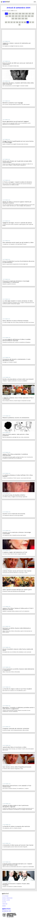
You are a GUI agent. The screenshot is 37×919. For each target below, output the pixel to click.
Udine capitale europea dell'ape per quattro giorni (17, 589)
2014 (10, 16)
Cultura (4, 901)
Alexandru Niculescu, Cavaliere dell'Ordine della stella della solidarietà (18, 83)
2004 (6, 13)
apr (14, 22)
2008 (20, 13)
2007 (16, 13)
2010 (26, 13)
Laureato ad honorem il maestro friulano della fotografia (16, 884)
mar (11, 22)
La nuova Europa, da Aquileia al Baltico (14, 495)
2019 (26, 16)
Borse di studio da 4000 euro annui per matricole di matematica (18, 63)
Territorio (4, 903)
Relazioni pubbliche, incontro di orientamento (16, 417)
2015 (13, 16)
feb (9, 22)
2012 (33, 13)
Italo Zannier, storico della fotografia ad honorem (17, 767)
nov (33, 22)
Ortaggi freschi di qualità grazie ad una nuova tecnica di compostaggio (18, 141)
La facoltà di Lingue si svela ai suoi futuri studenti (17, 689)
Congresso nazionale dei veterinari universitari (16, 728)
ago (25, 22)
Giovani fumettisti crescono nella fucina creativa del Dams (18, 649)
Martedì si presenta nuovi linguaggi (13, 102)
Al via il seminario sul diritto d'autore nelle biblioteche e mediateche (18, 669)
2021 (32, 16)
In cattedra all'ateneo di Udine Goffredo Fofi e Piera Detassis (18, 475)
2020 (29, 16)
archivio (6, 909)
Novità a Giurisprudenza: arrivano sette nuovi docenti (18, 379)
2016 (16, 16)
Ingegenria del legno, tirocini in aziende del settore (17, 222)
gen (6, 22)
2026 (26, 18)
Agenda (4, 905)
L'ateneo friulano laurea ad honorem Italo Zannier (17, 571)
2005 (10, 13)
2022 (13, 18)
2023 (16, 18)
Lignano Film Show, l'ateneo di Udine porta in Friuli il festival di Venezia (18, 609)
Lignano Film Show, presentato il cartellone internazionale (15, 454)
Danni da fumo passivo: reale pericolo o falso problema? (16, 435)
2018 (23, 16)
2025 (23, 18)
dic (19, 24)
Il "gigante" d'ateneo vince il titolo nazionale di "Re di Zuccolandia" (18, 398)
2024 (19, 18)
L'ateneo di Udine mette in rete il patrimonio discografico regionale (16, 806)
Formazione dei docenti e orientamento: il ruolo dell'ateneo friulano (16, 359)
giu (20, 22)
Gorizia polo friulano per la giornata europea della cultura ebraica (17, 161)
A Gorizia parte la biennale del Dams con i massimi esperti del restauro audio (17, 864)
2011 (30, 13)
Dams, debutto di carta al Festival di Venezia (15, 320)
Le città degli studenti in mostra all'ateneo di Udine (18, 301)
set (28, 22)
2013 (7, 16)
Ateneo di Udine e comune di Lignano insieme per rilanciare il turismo (17, 202)
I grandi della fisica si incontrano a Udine (14, 747)
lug (22, 22)
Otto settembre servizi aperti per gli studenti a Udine (18, 242)
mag (17, 22)
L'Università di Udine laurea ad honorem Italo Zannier (18, 845)
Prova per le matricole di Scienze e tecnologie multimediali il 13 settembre (16, 281)
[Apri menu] (35, 1)
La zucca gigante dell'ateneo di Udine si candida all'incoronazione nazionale (16, 340)
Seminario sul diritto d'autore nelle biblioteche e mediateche (17, 628)
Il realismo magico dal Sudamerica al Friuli (15, 552)
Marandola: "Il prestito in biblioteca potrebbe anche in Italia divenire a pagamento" (18, 708)
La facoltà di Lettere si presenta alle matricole (16, 826)
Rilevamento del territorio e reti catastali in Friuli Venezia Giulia (17, 786)
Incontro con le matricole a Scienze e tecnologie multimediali (17, 533)
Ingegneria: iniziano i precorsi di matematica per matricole (17, 43)
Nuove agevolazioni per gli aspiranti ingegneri (16, 121)
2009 (23, 13)
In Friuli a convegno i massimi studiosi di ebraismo (17, 182)
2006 (13, 13)
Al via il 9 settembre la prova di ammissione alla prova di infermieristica (18, 261)
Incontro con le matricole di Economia (14, 513)
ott (30, 22)
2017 (19, 16)
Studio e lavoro (6, 899)
